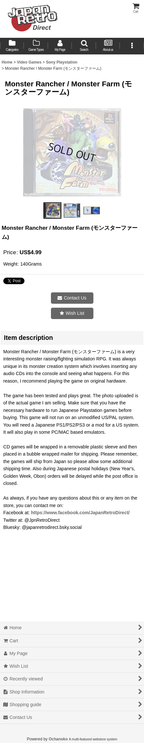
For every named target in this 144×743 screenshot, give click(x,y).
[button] (84, 46)
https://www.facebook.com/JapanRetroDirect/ (80, 512)
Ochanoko (58, 739)
